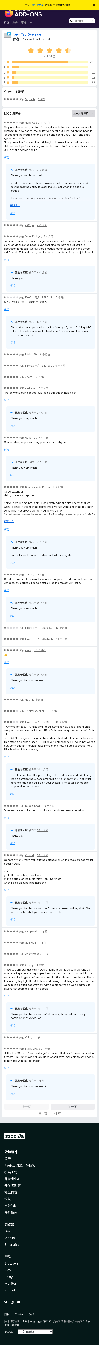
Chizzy (29, 965)
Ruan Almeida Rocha (37, 487)
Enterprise (11, 1244)
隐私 (6, 1314)
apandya (30, 942)
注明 (17, 1321)
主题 (15, 22)
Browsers (11, 1263)
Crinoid (29, 855)
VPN (7, 1270)
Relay (8, 1277)
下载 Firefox (37, 4)
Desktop (10, 1231)
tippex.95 (31, 122)
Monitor (10, 1283)
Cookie (19, 1314)
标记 (6, 157)
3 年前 (41, 99)
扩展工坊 (10, 1172)
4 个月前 (42, 225)
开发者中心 (12, 1179)
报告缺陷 (10, 1206)
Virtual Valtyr (32, 236)
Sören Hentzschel (36, 39)
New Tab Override (27, 34)
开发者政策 (12, 1185)
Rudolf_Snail (32, 805)
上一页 (26, 1106)
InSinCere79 (32, 1048)
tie (26, 699)
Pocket (9, 1290)
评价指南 (10, 1212)
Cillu (27, 1037)
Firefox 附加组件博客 (19, 1165)
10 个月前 (61, 627)
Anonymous (32, 953)
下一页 (72, 1106)
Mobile (9, 1238)
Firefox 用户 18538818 (38, 722)
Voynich (30, 99)
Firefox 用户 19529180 (38, 627)
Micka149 (31, 354)
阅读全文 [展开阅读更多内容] (15, 205)
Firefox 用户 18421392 (38, 365)
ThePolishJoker (34, 710)
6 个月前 (45, 354)
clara (28, 650)
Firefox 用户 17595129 (38, 297)
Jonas (28, 574)
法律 (31, 1314)
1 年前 (43, 931)
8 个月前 (58, 487)
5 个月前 (61, 297)
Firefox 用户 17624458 (39, 639)
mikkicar (30, 388)
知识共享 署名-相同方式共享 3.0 (68, 1321)
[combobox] (82, 20)
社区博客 (10, 1192)
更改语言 (9, 1331)
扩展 (6, 22)
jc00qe (29, 225)
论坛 (7, 1199)
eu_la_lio (30, 437)
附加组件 (10, 1152)
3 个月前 (45, 122)
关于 (7, 1159)
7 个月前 (41, 376)
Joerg (28, 376)
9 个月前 (41, 574)
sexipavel (31, 931)
